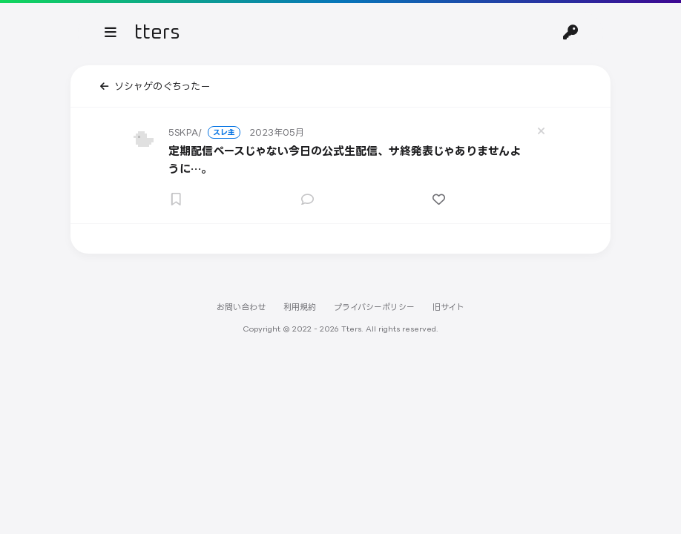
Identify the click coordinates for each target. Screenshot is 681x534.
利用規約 (299, 307)
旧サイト (448, 307)
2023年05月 (276, 132)
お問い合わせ (241, 307)
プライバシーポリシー (374, 307)
